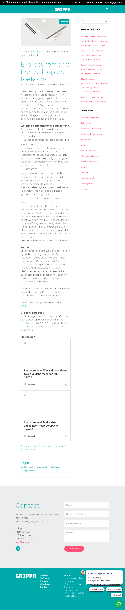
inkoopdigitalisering (89, 156)
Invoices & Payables (74, 593)
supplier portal (87, 178)
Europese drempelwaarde (92, 134)
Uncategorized (87, 184)
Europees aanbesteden (91, 129)
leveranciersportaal (89, 162)
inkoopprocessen (28, 471)
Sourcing (69, 581)
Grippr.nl (25, 51)
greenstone (86, 140)
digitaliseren (26, 467)
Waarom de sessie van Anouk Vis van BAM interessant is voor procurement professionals (95, 41)
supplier (84, 173)
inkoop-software (88, 151)
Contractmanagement (76, 584)
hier (25, 306)
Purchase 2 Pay (72, 596)
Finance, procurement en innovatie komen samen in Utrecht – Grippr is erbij (92, 55)
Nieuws (37, 51)
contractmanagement (90, 118)
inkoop (41, 467)
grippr (34, 467)
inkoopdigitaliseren (53, 467)
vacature (84, 189)
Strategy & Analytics (74, 578)
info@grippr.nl (29, 323)
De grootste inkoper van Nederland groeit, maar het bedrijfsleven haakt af (92, 69)
